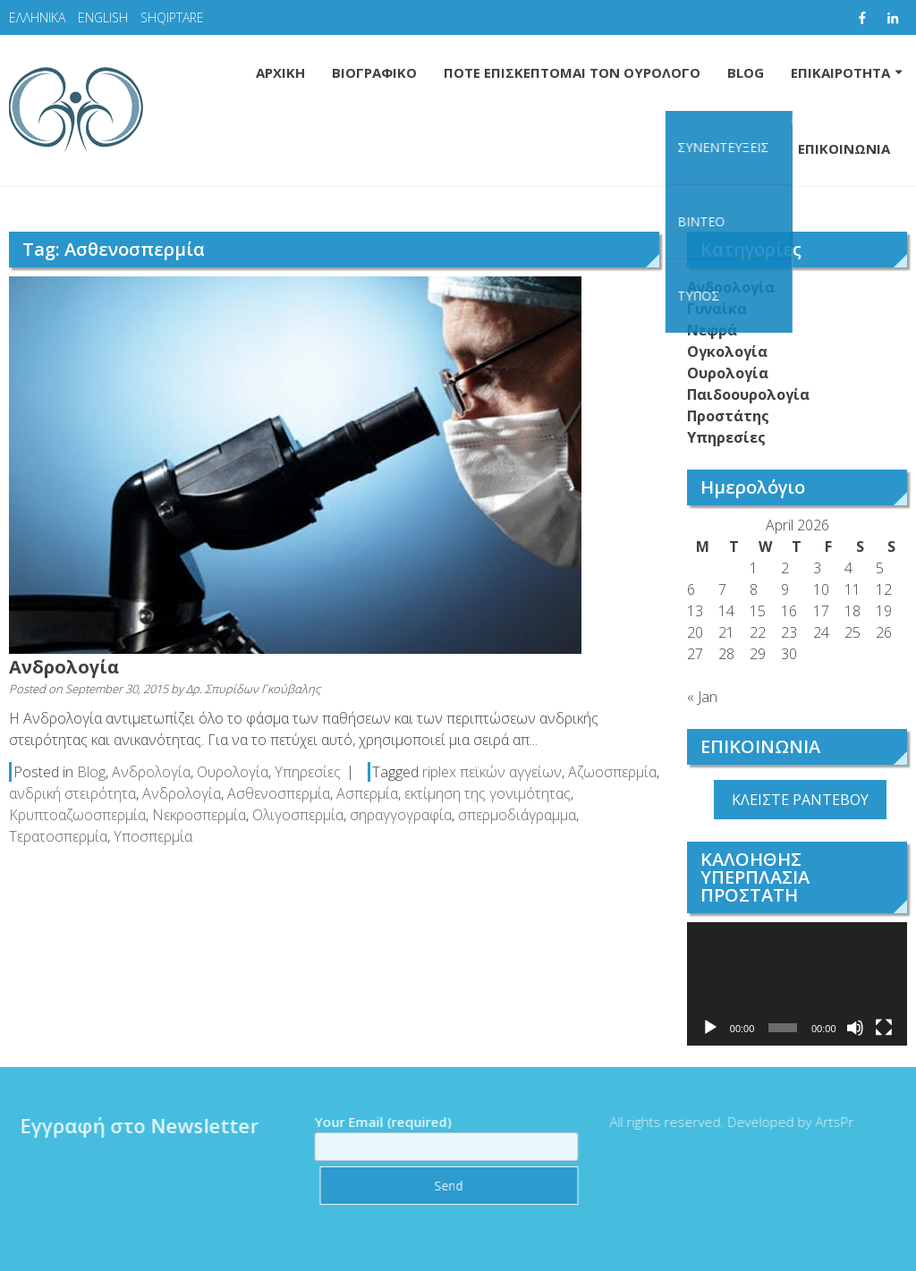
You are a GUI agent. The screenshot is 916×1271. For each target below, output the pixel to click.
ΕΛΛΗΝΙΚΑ (37, 17)
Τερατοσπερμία (58, 836)
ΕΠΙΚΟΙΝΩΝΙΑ (844, 148)
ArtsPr (827, 1122)
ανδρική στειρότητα (72, 793)
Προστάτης (728, 416)
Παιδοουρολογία (748, 394)
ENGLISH (103, 17)
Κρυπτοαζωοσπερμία (77, 815)
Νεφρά (712, 330)
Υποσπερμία (153, 836)
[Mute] (855, 1028)
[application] (797, 984)
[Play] (710, 1028)
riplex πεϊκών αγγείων (492, 772)
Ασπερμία (367, 793)
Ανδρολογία (64, 667)
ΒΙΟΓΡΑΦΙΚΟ (374, 72)
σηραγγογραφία (401, 815)
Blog (91, 772)
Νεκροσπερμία (199, 815)
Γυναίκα (717, 308)
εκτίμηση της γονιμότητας (487, 793)
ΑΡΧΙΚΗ (280, 72)
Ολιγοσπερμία (298, 815)
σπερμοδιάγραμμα (517, 815)
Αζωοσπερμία (612, 772)
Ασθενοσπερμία (278, 793)
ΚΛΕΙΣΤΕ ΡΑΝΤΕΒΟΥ (800, 799)
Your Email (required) (439, 1134)
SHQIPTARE (172, 17)
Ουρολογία (232, 772)
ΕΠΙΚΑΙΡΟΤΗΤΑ (840, 72)
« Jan (702, 697)
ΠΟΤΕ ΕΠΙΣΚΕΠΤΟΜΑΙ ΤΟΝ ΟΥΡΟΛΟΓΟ (572, 72)
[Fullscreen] (884, 1028)
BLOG (745, 72)
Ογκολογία (727, 351)
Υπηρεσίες (308, 772)
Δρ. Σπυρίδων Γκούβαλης (253, 689)
